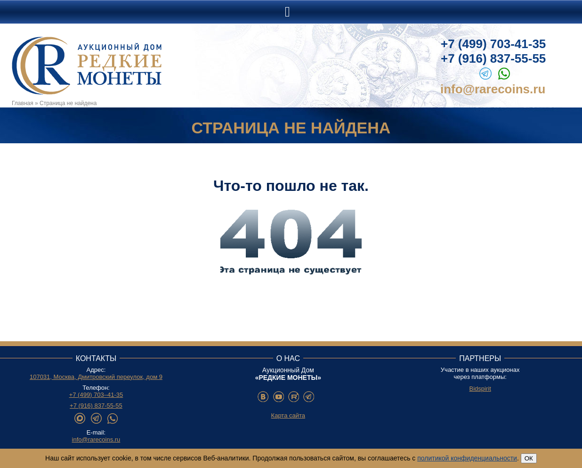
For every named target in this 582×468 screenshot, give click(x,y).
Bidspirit (480, 388)
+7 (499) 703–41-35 (96, 394)
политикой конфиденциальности (467, 458)
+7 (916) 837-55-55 (493, 58)
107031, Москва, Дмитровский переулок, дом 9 (96, 376)
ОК (529, 458)
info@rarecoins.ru (492, 89)
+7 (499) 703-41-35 (493, 44)
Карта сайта (288, 415)
